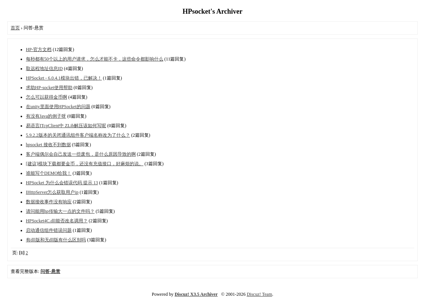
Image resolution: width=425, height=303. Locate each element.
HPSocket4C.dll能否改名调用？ (57, 220)
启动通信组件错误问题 (49, 230)
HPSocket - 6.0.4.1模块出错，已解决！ (64, 78)
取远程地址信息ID (44, 68)
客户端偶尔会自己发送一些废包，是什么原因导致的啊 (81, 154)
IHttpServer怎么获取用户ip (52, 192)
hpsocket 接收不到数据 (48, 144)
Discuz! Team (259, 294)
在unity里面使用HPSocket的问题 (58, 106)
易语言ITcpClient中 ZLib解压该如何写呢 (66, 125)
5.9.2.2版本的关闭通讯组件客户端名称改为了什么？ (78, 135)
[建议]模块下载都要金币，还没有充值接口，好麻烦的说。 (84, 163)
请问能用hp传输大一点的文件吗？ (60, 211)
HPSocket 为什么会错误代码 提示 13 (62, 182)
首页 (15, 27)
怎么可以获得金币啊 (46, 97)
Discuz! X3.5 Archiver (196, 294)
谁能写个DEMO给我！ (48, 173)
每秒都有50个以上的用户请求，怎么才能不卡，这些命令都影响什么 (94, 59)
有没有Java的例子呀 (46, 116)
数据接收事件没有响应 (49, 201)
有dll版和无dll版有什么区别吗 (56, 239)
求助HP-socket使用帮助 (49, 87)
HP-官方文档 (39, 49)
